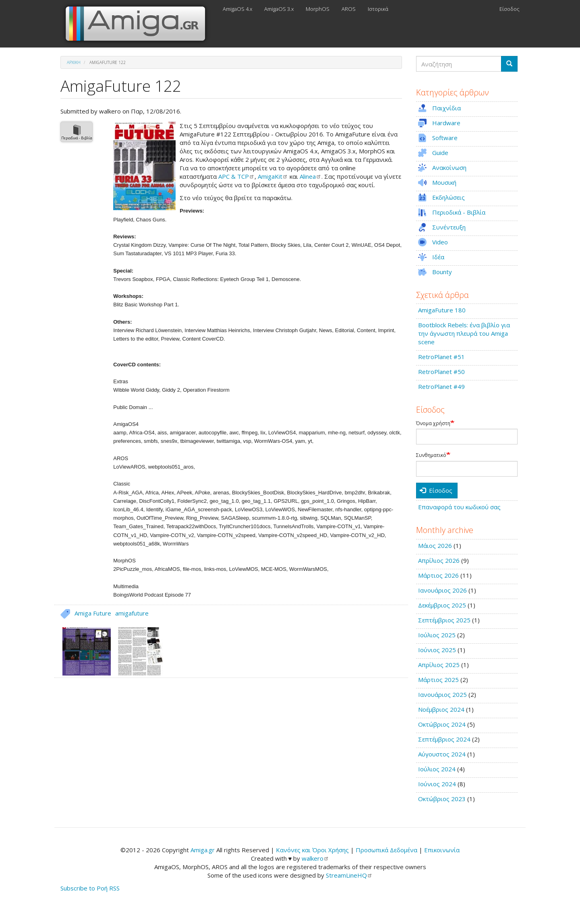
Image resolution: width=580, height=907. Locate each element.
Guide (440, 153)
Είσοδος (509, 8)
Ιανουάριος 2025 (442, 694)
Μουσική (444, 182)
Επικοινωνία (442, 850)
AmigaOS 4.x (237, 8)
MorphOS (317, 8)
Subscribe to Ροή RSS (90, 888)
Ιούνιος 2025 (437, 650)
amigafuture (132, 613)
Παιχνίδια (446, 108)
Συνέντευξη (449, 227)
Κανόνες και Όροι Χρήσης (312, 850)
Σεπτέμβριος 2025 (444, 620)
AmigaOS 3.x (279, 8)
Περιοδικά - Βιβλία (76, 137)
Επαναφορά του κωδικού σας (459, 507)
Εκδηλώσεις (448, 197)
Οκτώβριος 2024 (442, 724)
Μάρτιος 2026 (438, 575)
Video (440, 242)
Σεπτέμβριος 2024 (444, 739)
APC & (236, 176)
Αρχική (74, 62)
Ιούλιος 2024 (437, 769)
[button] (144, 166)
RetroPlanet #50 (441, 372)
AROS (349, 8)
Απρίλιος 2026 (439, 560)
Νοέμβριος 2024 (441, 709)
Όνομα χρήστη (433, 423)
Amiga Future (93, 613)
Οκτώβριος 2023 (442, 799)
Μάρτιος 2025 (438, 680)
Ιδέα (438, 257)
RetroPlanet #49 (441, 386)
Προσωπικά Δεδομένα (386, 850)
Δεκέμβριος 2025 (442, 605)
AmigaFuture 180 (442, 310)
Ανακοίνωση (449, 167)
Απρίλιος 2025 (439, 665)
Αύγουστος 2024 (442, 754)
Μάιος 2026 (435, 545)
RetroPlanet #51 (441, 357)
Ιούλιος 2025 (437, 635)
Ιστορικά (378, 8)
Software (445, 138)
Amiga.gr (203, 850)
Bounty (442, 272)
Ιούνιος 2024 (437, 784)
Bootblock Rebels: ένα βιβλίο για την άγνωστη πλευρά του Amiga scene (464, 333)
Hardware (446, 123)
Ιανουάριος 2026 (442, 590)
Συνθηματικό (431, 455)
